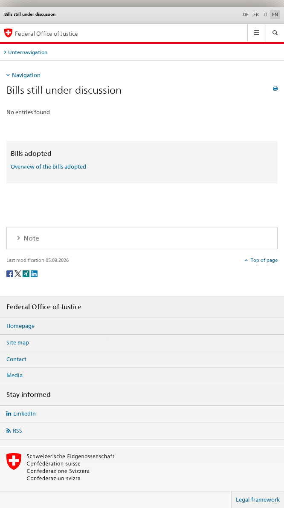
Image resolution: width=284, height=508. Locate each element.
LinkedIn (24, 413)
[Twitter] (18, 273)
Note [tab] (30, 238)
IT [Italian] (265, 14)
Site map (17, 342)
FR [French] (256, 14)
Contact (16, 359)
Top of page (263, 260)
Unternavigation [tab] (27, 52)
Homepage (20, 325)
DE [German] (246, 14)
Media (14, 375)
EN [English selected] (275, 14)
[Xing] (27, 273)
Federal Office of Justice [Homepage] (46, 33)
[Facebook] (10, 273)
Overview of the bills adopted (48, 166)
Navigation (26, 75)
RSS (17, 430)
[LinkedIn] (34, 273)
